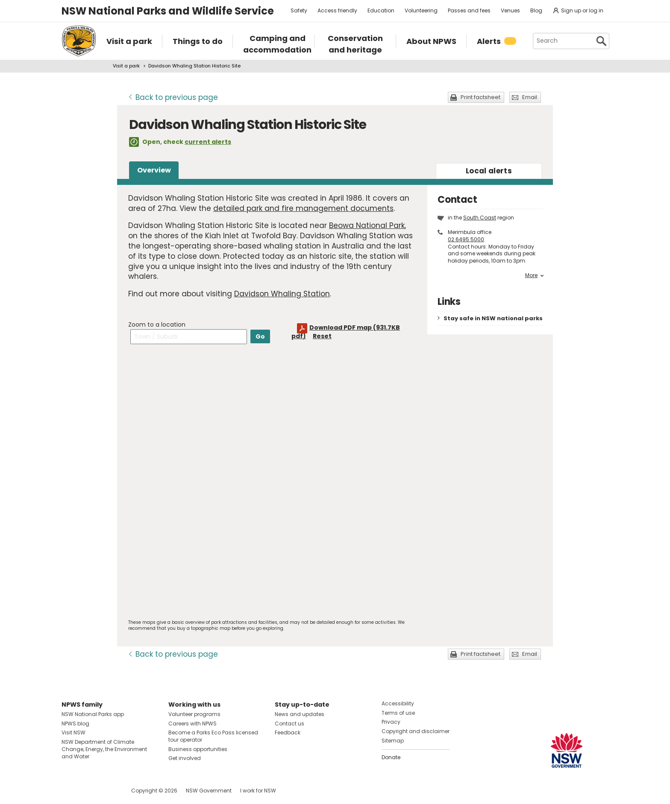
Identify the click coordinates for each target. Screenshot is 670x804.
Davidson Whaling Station (282, 294)
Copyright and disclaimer (416, 731)
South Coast (479, 217)
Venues (510, 10)
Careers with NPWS (192, 723)
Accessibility (398, 703)
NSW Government (209, 790)
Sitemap (393, 740)
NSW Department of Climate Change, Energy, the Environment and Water (104, 749)
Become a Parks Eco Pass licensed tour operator (213, 736)
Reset (322, 336)
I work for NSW (258, 790)
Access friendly (337, 10)
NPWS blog (75, 723)
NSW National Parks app (93, 714)
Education (380, 10)
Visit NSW (73, 732)
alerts (489, 171)
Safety (299, 10)
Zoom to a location (156, 324)
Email (529, 97)
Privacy (391, 721)
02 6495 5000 (466, 239)
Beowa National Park (367, 225)
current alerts (208, 141)
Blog (536, 10)
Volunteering (421, 10)
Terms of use (398, 712)
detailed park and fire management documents (303, 208)
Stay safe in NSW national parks (493, 318)
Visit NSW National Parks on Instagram (88, 790)
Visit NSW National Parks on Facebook (69, 790)
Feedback (287, 732)
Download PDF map (345, 331)
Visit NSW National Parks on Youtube (106, 790)
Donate (391, 757)
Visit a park (126, 65)
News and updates (299, 714)
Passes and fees (469, 10)
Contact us (289, 723)
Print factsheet (480, 97)
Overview (154, 170)
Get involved (184, 758)
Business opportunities (197, 749)
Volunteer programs (194, 714)
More (534, 275)
